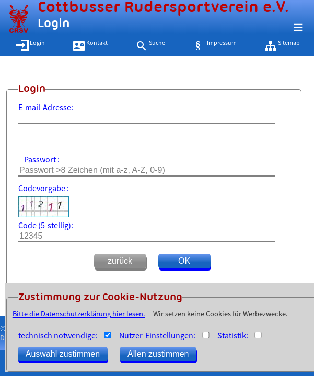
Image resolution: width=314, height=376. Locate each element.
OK (184, 260)
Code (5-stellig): (45, 225)
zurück (120, 260)
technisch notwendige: (58, 335)
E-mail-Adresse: (45, 107)
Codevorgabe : (43, 188)
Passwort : (42, 159)
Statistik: (232, 335)
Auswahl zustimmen (63, 353)
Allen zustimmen (158, 353)
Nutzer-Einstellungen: (157, 335)
